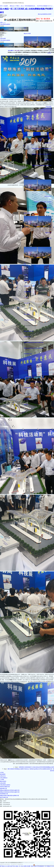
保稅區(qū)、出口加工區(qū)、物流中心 (42, 201)
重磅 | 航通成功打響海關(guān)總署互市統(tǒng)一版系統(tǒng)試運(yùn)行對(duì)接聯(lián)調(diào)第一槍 (31, 768)
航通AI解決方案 (47, 142)
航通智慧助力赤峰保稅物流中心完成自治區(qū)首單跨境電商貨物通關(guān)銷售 (36, 767)
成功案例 (26, 176)
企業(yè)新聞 (48, 106)
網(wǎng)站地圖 (41, 14)
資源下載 (49, 238)
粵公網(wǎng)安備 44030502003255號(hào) (43, 864)
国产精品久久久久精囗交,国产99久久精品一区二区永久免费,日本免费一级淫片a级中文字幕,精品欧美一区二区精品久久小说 (27, 866)
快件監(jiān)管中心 (47, 207)
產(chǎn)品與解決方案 (29, 117)
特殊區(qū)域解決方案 (46, 137)
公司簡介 (49, 53)
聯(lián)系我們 (48, 14)
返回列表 (52, 770)
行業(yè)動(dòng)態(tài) (46, 112)
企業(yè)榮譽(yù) (47, 70)
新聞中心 (26, 86)
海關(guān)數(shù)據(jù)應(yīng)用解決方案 (41, 165)
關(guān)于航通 (27, 33)
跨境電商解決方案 (47, 159)
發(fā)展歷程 (48, 58)
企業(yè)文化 (48, 64)
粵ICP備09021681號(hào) (28, 862)
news (1, 20)
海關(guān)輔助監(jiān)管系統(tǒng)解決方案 (41, 148)
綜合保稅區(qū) (48, 196)
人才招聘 (49, 75)
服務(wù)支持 (27, 213)
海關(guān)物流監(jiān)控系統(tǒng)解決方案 (41, 154)
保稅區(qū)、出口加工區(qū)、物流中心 (32, 382)
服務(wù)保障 (48, 232)
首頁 (25, 27)
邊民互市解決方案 (47, 171)
